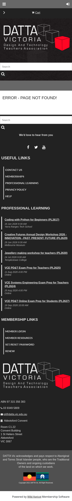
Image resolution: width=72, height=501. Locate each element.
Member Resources (19, 337)
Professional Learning (22, 183)
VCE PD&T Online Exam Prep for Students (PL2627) (37, 301)
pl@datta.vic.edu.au (15, 414)
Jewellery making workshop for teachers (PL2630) (36, 253)
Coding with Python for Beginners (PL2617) (32, 219)
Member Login (15, 331)
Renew (10, 351)
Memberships (14, 176)
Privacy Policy (15, 189)
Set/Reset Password (19, 344)
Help (8, 196)
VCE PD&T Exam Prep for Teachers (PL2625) (33, 267)
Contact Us (13, 169)
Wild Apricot (34, 496)
